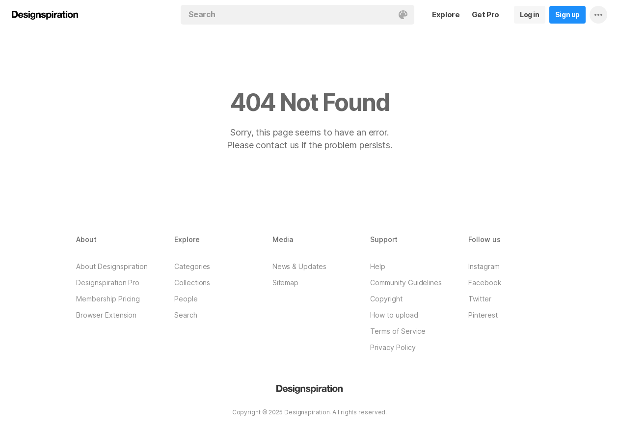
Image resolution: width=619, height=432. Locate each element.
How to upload (394, 315)
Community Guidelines (406, 282)
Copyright (386, 299)
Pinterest (482, 315)
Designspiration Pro (107, 282)
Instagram (483, 266)
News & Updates (299, 266)
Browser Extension (106, 315)
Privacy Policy (392, 347)
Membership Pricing (108, 299)
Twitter (479, 299)
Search (185, 315)
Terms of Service (398, 331)
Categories (192, 266)
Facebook (485, 282)
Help (377, 266)
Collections (192, 282)
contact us (277, 145)
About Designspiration (112, 266)
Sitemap (285, 282)
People (186, 299)
